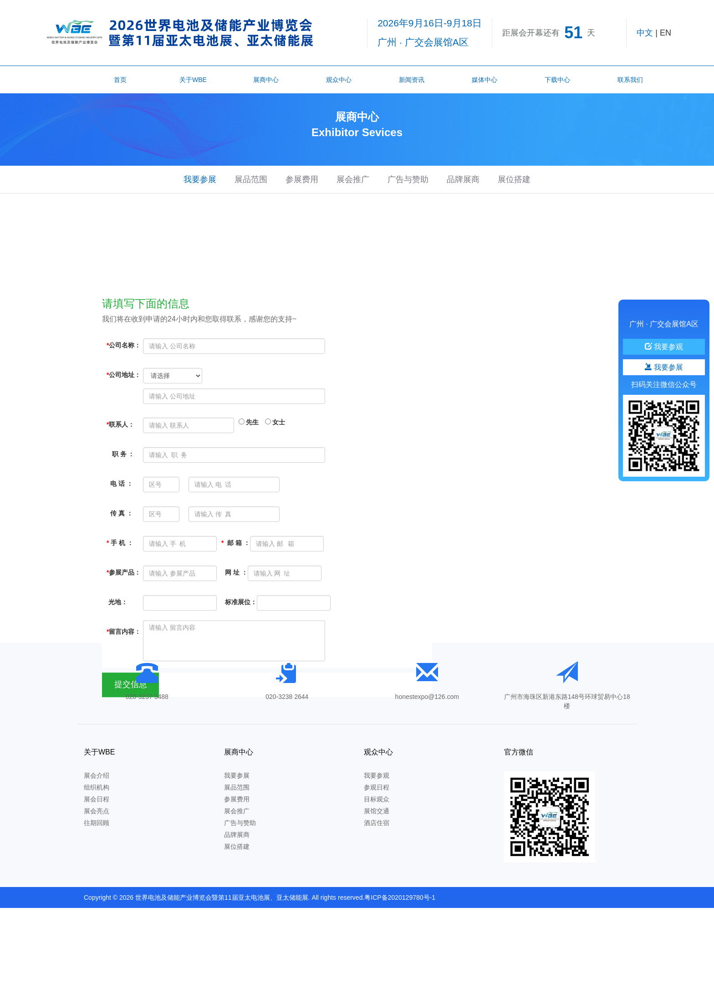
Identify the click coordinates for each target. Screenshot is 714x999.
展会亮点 (96, 811)
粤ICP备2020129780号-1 (399, 897)
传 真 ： (120, 587)
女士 (275, 496)
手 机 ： (120, 617)
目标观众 (376, 799)
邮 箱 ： (235, 617)
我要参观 (376, 775)
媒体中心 (484, 79)
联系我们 (630, 79)
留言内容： (124, 705)
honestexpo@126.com (427, 696)
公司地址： (124, 449)
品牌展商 (463, 179)
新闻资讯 (411, 79)
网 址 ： (234, 646)
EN (665, 32)
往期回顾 (96, 822)
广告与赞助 (408, 179)
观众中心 (339, 79)
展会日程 (96, 799)
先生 (249, 496)
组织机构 (96, 787)
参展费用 (302, 179)
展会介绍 (96, 775)
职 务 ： (120, 528)
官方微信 (518, 752)
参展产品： (124, 646)
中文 (645, 32)
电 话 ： (120, 557)
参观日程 (376, 787)
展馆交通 (376, 811)
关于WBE (193, 79)
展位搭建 (514, 179)
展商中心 (266, 79)
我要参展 (200, 179)
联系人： (120, 498)
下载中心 (557, 79)
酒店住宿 (376, 822)
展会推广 (353, 179)
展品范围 (251, 179)
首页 (120, 79)
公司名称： (124, 419)
